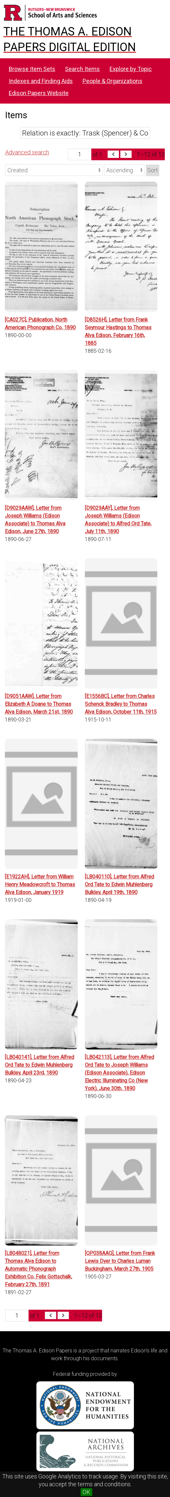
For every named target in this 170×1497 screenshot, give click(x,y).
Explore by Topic (131, 68)
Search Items (82, 68)
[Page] (79, 154)
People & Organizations (112, 81)
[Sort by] (54, 170)
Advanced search (27, 152)
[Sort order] (124, 170)
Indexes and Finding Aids (41, 81)
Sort (152, 170)
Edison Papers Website (39, 93)
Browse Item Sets (32, 68)
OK (86, 1492)
